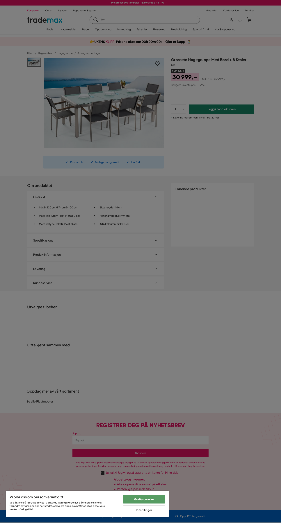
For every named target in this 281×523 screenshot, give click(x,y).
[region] (87, 504)
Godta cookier (144, 499)
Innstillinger (144, 510)
